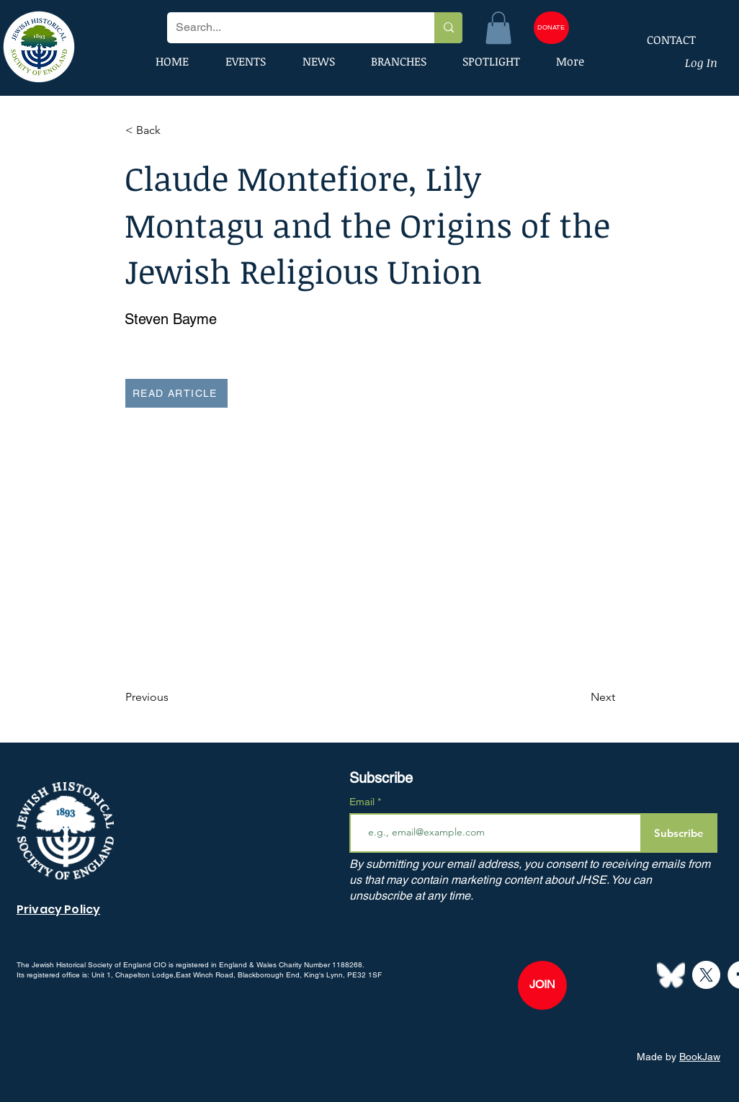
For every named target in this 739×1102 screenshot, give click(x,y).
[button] (498, 28)
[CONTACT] (662, 39)
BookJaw (699, 1056)
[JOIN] (542, 985)
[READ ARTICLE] (176, 393)
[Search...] (290, 27)
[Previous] (172, 698)
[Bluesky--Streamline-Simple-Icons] (671, 975)
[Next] (579, 698)
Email (363, 802)
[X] (706, 975)
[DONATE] (551, 28)
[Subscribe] (678, 833)
